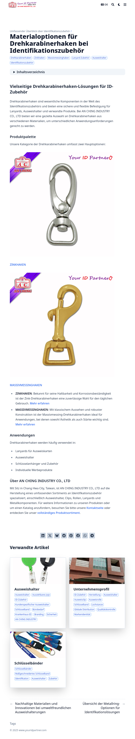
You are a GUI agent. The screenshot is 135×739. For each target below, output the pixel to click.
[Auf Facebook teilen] (78, 535)
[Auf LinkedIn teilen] (43, 535)
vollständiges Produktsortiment (58, 513)
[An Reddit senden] (64, 535)
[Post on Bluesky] (57, 535)
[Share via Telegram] (92, 535)
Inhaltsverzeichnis (31, 72)
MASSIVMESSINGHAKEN (62, 330)
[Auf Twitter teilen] (50, 535)
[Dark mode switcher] (119, 4)
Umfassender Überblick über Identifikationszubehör (40, 31)
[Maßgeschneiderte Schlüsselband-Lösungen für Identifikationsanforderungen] (38, 659)
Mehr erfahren (39, 403)
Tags (13, 723)
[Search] (112, 4)
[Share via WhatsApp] (85, 535)
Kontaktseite (95, 508)
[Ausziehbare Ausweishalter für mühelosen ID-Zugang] (38, 593)
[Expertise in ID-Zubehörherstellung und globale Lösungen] (97, 593)
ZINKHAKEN (62, 209)
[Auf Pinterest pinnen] (71, 535)
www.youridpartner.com (33, 730)
